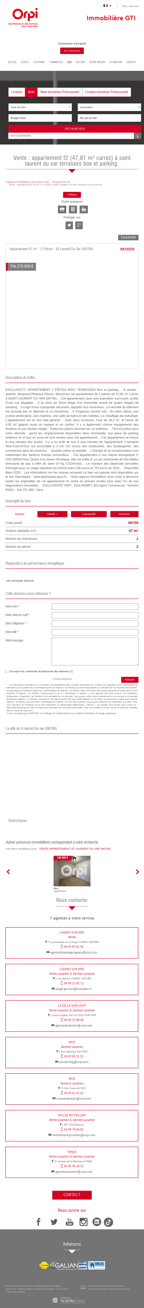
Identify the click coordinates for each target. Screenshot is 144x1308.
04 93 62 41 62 (74, 1093)
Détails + (52, 514)
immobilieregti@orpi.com (73, 1099)
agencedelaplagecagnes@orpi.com (73, 952)
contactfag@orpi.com (73, 1062)
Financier (124, 514)
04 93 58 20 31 (74, 1166)
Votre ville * (12, 632)
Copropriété (89, 514)
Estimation (116, 62)
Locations (39, 62)
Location (16, 92)
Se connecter (72, 51)
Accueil (12, 62)
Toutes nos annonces (16, 1291)
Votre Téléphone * (16, 623)
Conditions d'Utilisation (84, 713)
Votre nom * (13, 606)
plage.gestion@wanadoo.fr (74, 989)
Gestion (80, 62)
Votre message (14, 640)
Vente (31, 92)
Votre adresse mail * (18, 615)
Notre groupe (97, 62)
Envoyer (130, 679)
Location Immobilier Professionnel (106, 92)
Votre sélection (130, 6)
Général (19, 514)
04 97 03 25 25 (73, 1056)
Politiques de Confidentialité (55, 713)
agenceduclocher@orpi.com (73, 1025)
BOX (69, 62)
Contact (131, 62)
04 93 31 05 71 (74, 983)
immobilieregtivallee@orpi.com (73, 1135)
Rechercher (75, 128)
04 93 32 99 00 (74, 1020)
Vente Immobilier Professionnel (59, 92)
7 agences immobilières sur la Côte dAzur (27, 181)
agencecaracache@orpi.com (73, 1172)
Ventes (25, 62)
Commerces (56, 62)
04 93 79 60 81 (74, 1129)
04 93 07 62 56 (73, 947)
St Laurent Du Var (61, 181)
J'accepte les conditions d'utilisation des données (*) (41, 671)
